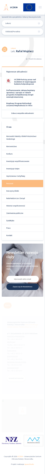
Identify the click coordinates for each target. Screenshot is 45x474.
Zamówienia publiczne (14, 214)
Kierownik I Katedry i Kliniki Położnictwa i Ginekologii (21, 138)
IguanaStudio (29, 464)
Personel (9, 184)
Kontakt (9, 236)
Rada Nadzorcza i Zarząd (15, 199)
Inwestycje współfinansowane (17, 162)
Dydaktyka (10, 221)
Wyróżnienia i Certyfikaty (15, 177)
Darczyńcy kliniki (12, 191)
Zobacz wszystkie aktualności (22, 114)
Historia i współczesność (15, 206)
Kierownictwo (11, 147)
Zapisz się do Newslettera (22, 287)
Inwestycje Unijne (12, 169)
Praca (8, 229)
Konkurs (9, 154)
